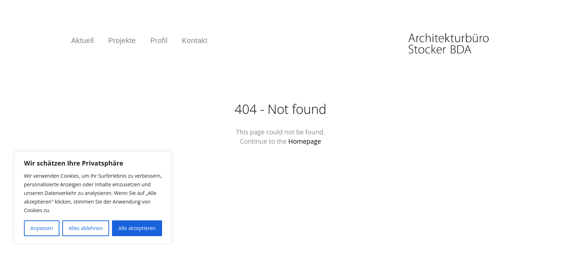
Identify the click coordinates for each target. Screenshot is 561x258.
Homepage (304, 141)
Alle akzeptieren (137, 228)
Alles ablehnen (86, 228)
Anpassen (41, 228)
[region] (93, 197)
